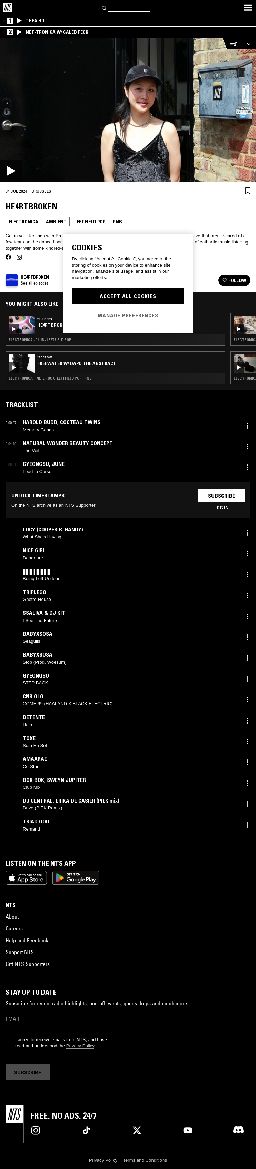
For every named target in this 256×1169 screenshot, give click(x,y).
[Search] (104, 7)
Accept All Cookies (128, 296)
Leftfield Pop (89, 222)
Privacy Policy (80, 1045)
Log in (221, 508)
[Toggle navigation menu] (247, 7)
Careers (14, 928)
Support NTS (20, 952)
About (12, 916)
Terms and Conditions (145, 1160)
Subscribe (221, 495)
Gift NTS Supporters (28, 963)
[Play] (128, 110)
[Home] (7, 7)
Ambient (56, 222)
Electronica (23, 222)
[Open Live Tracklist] (231, 43)
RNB (117, 222)
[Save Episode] (247, 190)
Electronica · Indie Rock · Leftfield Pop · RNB (50, 378)
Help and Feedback (27, 940)
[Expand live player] (248, 43)
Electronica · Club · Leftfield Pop (40, 339)
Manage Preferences (128, 315)
